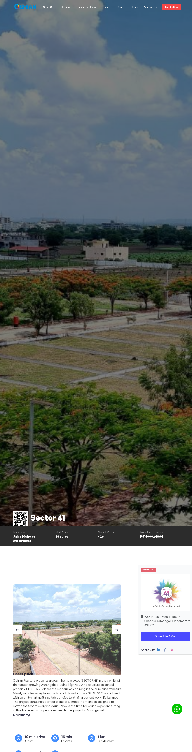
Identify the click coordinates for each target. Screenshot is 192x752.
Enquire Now (171, 7)
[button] (177, 709)
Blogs (120, 7)
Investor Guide (87, 7)
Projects (67, 7)
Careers (135, 7)
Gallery (106, 7)
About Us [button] (48, 7)
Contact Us (150, 7)
